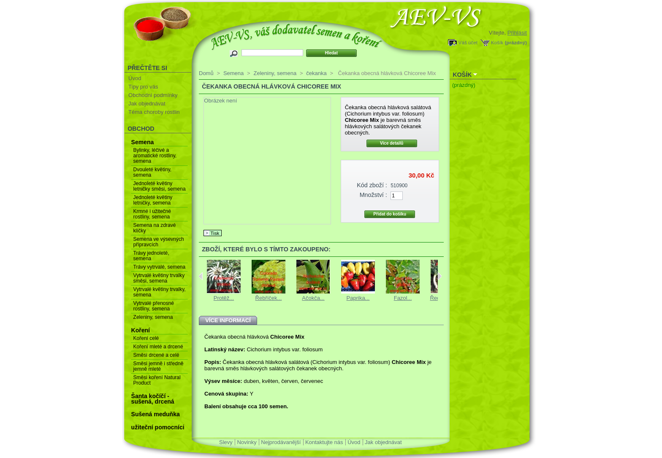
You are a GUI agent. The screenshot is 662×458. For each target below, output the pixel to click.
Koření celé (146, 338)
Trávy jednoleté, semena (151, 255)
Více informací (228, 320)
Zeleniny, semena (153, 317)
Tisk (214, 233)
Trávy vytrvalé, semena (159, 267)
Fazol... (403, 298)
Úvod (134, 78)
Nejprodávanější (281, 442)
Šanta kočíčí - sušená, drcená (152, 399)
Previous (201, 276)
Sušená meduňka (155, 414)
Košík (497, 42)
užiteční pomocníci (157, 427)
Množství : (373, 194)
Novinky (246, 442)
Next (440, 276)
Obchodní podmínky (152, 95)
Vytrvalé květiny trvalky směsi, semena (159, 278)
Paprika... (358, 298)
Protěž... (224, 298)
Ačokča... (313, 298)
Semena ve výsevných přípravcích (158, 242)
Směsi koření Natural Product (157, 380)
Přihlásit (517, 33)
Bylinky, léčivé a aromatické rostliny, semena (154, 155)
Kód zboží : (372, 185)
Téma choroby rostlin (153, 112)
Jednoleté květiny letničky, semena (153, 200)
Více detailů (392, 143)
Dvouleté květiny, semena (152, 172)
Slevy (226, 442)
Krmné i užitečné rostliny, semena (152, 214)
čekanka (316, 73)
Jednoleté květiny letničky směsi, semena (159, 186)
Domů (206, 73)
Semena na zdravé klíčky (154, 228)
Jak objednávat (146, 103)
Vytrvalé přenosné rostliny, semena (153, 306)
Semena (142, 142)
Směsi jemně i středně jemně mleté (158, 366)
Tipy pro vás (143, 87)
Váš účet (468, 42)
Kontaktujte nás (324, 442)
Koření (140, 330)
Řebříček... (268, 298)
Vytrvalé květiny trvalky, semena (159, 292)
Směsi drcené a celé (156, 355)
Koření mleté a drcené (158, 347)
